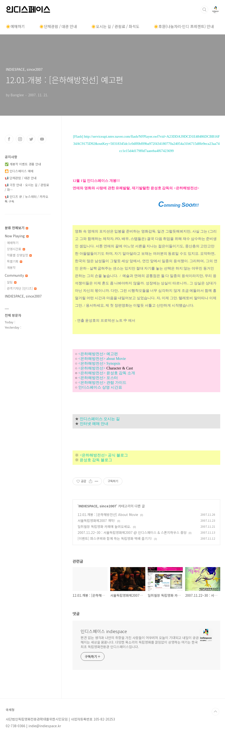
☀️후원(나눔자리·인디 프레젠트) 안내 (184, 26)
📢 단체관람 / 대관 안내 (21, 178)
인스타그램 (20, 139)
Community (16, 275)
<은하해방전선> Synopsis (99, 363)
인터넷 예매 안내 (94, 424)
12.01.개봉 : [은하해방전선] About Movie (108, 514)
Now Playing (17, 235)
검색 (204, 9)
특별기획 (14, 261)
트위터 (31, 139)
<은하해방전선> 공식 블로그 (104, 455)
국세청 (10, 710)
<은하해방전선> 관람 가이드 (102, 382)
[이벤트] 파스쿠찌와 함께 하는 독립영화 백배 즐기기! (115, 538)
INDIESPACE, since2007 (97, 506)
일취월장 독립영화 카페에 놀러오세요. (104, 526)
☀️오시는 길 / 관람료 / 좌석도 (115, 26)
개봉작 (11, 267)
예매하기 (12, 242)
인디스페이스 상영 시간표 (100, 387)
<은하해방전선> (105, 368)
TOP (215, 711)
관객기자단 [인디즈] (22, 288)
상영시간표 (16, 249)
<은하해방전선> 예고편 (98, 354)
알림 (11, 282)
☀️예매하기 (15, 26)
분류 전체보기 (16, 227)
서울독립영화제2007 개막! (96, 520)
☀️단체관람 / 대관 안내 (58, 26)
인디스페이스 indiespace (104, 631)
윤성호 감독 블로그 (96, 460)
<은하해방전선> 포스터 (98, 378)
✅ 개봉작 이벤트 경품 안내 (23, 164)
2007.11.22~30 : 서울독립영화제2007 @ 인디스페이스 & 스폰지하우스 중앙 (132, 532)
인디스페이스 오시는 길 (100, 419)
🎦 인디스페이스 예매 (19, 171)
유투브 (42, 139)
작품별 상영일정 (19, 255)
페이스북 (9, 139)
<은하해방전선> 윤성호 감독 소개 (106, 373)
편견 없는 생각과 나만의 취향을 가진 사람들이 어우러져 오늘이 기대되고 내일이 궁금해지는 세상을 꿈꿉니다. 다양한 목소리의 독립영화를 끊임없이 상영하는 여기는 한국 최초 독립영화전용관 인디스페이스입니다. (140, 642)
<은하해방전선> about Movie (102, 359)
